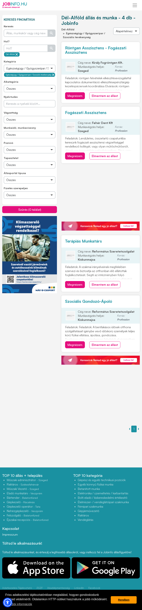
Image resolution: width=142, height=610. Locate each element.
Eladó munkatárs (24, 493)
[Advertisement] (30, 319)
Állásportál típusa (15, 173)
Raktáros (23, 484)
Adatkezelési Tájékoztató (17, 587)
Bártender (22, 497)
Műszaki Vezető (23, 489)
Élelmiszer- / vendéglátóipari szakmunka (103, 502)
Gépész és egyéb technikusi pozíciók (102, 480)
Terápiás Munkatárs (83, 241)
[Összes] (29, 68)
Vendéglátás (85, 520)
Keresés (8, 26)
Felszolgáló (23, 515)
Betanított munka (89, 489)
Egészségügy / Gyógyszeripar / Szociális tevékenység (30, 74)
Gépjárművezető (88, 511)
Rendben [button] (123, 599)
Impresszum (10, 534)
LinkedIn (79, 587)
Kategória (10, 61)
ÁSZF (39, 587)
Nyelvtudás (11, 96)
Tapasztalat (11, 157)
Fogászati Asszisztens (85, 112)
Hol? (6, 41)
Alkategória (11, 81)
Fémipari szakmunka (90, 506)
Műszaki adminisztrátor (27, 480)
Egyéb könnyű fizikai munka (95, 484)
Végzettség (11, 112)
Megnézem (74, 96)
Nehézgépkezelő (25, 511)
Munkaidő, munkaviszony (20, 127)
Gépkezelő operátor (23, 506)
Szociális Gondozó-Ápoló (88, 301)
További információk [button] (19, 604)
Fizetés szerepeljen (16, 188)
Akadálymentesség (58, 587)
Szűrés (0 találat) (29, 209)
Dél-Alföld (12, 54)
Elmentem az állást (105, 96)
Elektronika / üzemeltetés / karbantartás (103, 493)
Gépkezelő (21, 502)
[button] (7, 602)
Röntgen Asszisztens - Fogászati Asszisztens (95, 50)
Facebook (94, 587)
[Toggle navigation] (135, 5)
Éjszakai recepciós (27, 520)
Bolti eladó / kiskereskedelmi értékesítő (102, 497)
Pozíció (8, 142)
